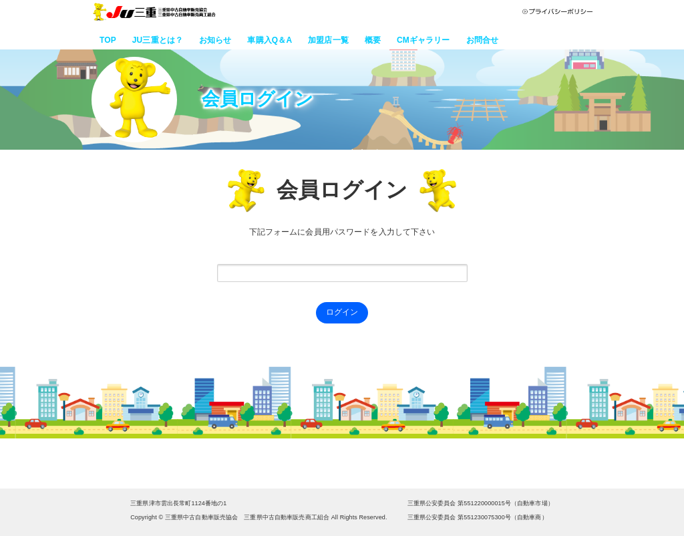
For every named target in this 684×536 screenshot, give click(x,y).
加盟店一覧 (328, 40)
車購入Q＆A (269, 40)
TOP (108, 40)
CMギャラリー (423, 40)
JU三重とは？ (157, 40)
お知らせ (215, 40)
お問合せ (482, 40)
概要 (373, 40)
